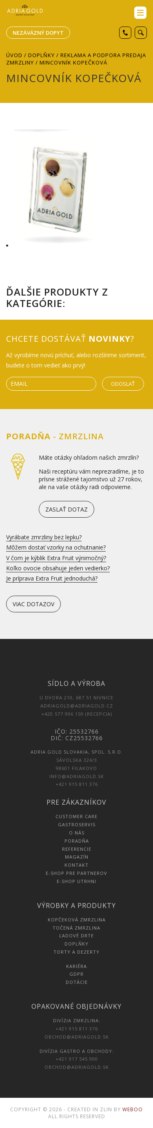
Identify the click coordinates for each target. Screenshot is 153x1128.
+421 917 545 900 (76, 1059)
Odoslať (123, 383)
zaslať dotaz (66, 509)
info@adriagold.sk (76, 776)
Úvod (14, 55)
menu (140, 13)
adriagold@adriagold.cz (76, 706)
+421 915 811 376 (76, 784)
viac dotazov (33, 604)
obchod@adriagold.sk (76, 1037)
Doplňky (41, 55)
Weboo (132, 1109)
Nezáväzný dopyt (38, 32)
